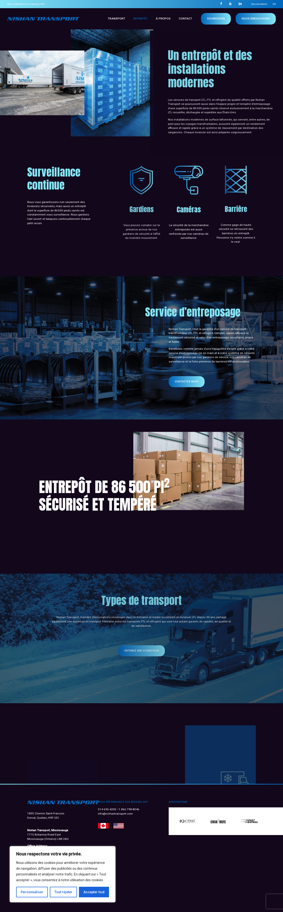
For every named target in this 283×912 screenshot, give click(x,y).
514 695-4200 (107, 809)
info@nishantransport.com (115, 813)
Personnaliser (32, 892)
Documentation (259, 4)
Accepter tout (94, 892)
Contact (185, 18)
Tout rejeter (63, 892)
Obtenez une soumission (141, 650)
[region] (63, 874)
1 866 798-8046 (129, 809)
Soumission (216, 18)
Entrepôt (140, 18)
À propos (163, 18)
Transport (116, 18)
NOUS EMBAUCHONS (256, 18)
